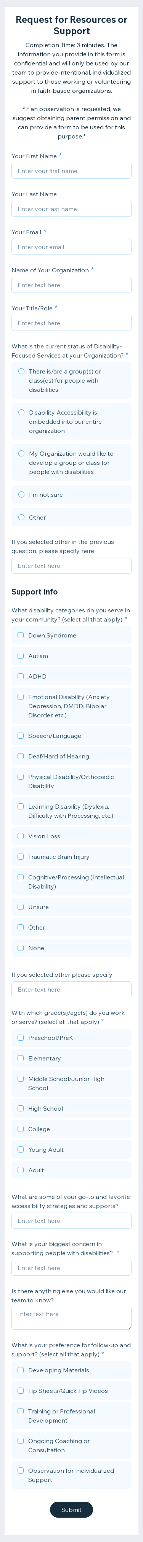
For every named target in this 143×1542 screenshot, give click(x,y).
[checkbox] (71, 636)
